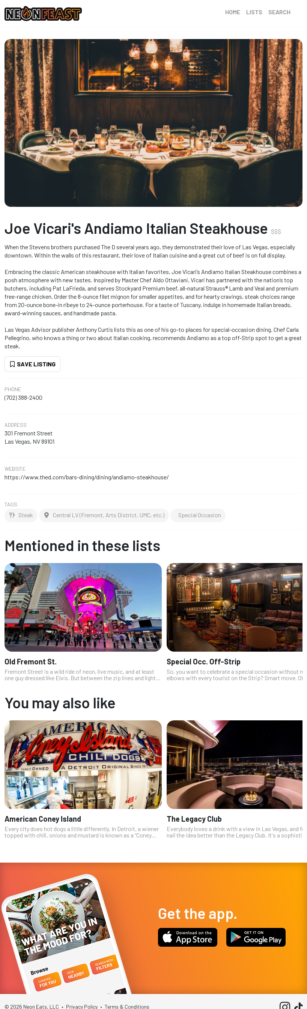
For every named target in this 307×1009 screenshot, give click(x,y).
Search (279, 11)
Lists (254, 11)
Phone (13, 389)
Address (16, 425)
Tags (11, 504)
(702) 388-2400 (23, 397)
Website (15, 468)
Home (232, 11)
